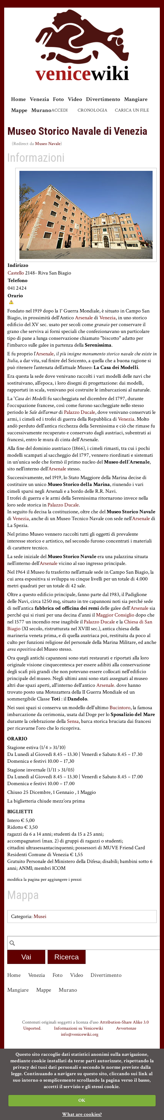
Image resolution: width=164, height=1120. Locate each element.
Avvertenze (126, 1028)
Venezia (39, 99)
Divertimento (103, 99)
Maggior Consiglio (115, 615)
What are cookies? (82, 1114)
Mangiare (136, 99)
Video (75, 99)
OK (81, 1100)
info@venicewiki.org (80, 1034)
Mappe (19, 110)
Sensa (73, 721)
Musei (39, 916)
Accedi (59, 110)
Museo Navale (48, 144)
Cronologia (92, 110)
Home (18, 99)
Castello (16, 273)
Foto (58, 99)
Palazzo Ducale (79, 412)
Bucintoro (120, 707)
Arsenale (84, 317)
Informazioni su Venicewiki (78, 1028)
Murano (41, 110)
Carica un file (132, 110)
